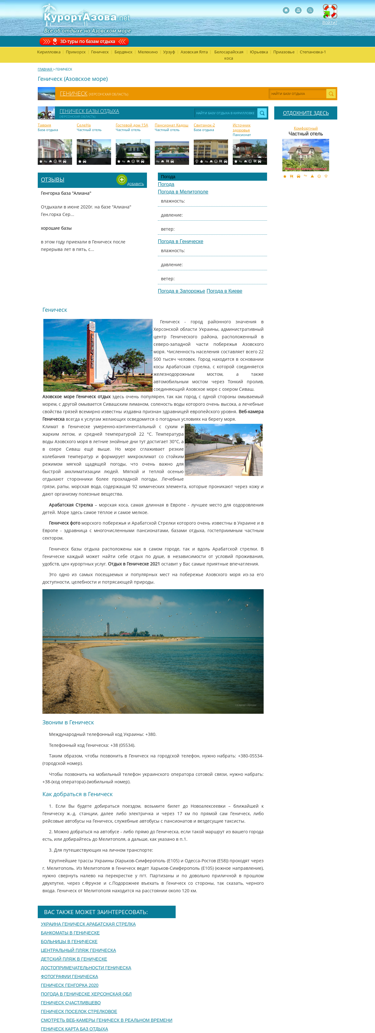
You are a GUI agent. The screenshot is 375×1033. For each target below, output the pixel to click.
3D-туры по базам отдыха (87, 41)
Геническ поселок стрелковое (79, 1011)
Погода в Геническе (180, 241)
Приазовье (284, 52)
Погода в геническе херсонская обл (86, 993)
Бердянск (123, 52)
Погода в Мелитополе (183, 191)
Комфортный (306, 128)
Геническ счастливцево (71, 1002)
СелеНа (84, 125)
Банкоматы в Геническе (70, 932)
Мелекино (148, 52)
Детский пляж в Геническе (74, 959)
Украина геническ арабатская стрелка (88, 924)
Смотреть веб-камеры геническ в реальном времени (107, 1020)
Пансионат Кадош (171, 125)
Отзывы (52, 179)
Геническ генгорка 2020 (70, 985)
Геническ (100, 52)
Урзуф (169, 52)
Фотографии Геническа (69, 976)
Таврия (44, 125)
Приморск (76, 52)
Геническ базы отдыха (89, 111)
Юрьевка (259, 52)
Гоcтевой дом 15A (132, 125)
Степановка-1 (313, 52)
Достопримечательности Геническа (86, 967)
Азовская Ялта (194, 52)
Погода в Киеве (224, 291)
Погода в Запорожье (181, 291)
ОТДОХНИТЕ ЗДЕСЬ (306, 113)
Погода (166, 184)
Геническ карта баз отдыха (74, 1028)
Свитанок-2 (204, 125)
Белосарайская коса (228, 55)
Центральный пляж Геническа (78, 950)
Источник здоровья (242, 128)
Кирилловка (49, 52)
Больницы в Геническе (69, 941)
